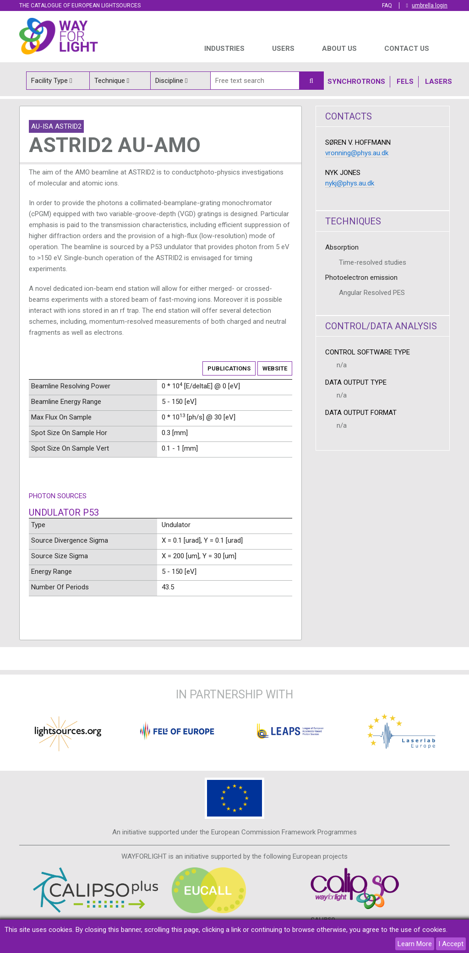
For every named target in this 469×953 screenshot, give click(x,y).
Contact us (406, 48)
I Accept (451, 944)
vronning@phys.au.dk (356, 153)
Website (274, 368)
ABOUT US (339, 48)
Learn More (415, 944)
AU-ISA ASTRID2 (56, 126)
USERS (283, 48)
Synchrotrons (356, 81)
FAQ (387, 5)
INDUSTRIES (224, 48)
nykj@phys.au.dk (349, 183)
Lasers (438, 81)
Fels (405, 81)
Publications (229, 368)
